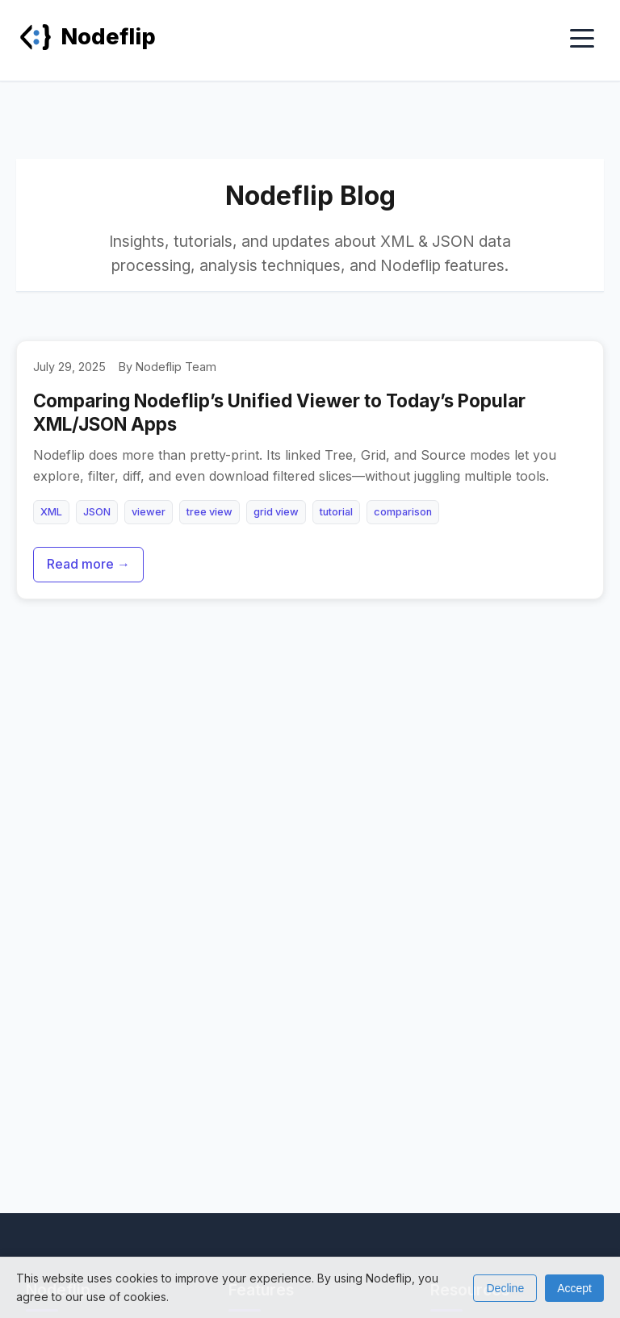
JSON (97, 512)
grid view (276, 512)
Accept (574, 1288)
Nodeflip (87, 36)
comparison (403, 512)
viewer (148, 512)
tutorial (336, 512)
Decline (505, 1288)
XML (51, 512)
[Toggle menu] (582, 40)
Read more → (88, 564)
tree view (209, 512)
